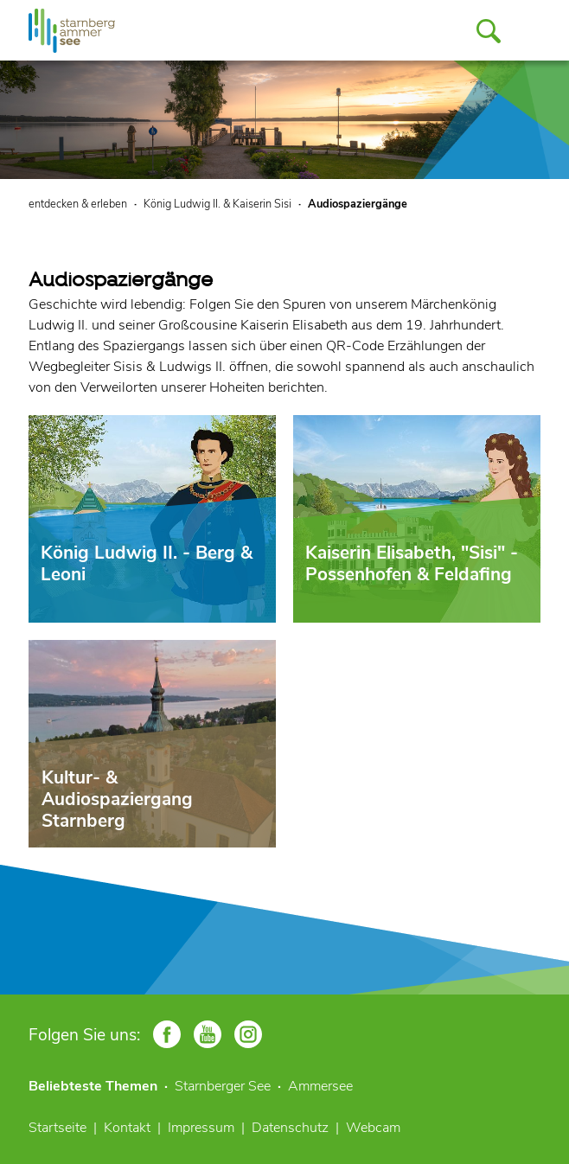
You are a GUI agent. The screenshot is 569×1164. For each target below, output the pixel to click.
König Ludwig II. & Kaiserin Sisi (217, 204)
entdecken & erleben (78, 204)
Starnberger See (223, 1086)
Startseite (57, 1127)
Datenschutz (290, 1127)
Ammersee (320, 1086)
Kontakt (127, 1127)
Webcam (373, 1127)
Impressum (201, 1127)
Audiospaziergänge (357, 204)
